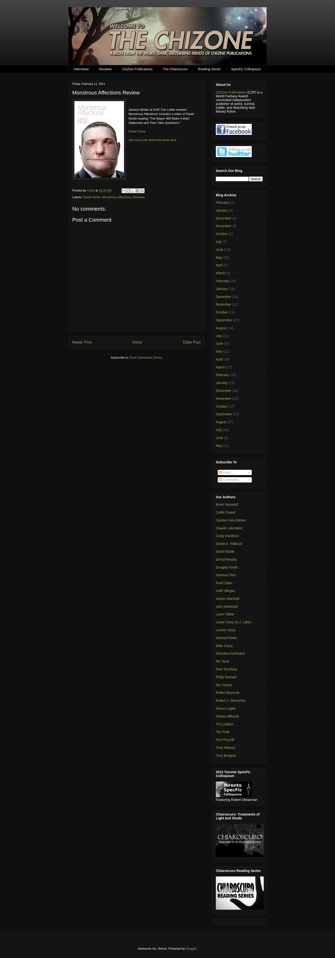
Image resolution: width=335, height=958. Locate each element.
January (222, 210)
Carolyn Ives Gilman (231, 520)
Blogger (191, 948)
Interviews (81, 69)
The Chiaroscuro (175, 69)
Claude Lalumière (229, 528)
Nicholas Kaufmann (230, 653)
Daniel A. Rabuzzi (229, 544)
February (222, 202)
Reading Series (209, 69)
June (219, 250)
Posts (225, 472)
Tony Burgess (226, 755)
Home (137, 342)
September (224, 320)
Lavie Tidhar (225, 614)
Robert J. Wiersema (231, 700)
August (221, 328)
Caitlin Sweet (225, 512)
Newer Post (82, 342)
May (219, 257)
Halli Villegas (225, 591)
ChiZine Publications (137, 69)
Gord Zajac (224, 583)
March (220, 273)
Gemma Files (226, 575)
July (219, 242)
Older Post (192, 342)
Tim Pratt (222, 732)
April (219, 265)
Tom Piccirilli (225, 740)
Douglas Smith (227, 567)
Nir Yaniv (222, 661)
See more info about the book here (152, 140)
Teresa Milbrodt (227, 716)
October (222, 234)
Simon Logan (226, 708)
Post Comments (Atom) (146, 357)
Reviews (105, 69)
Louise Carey (226, 630)
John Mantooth (227, 606)
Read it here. (137, 131)
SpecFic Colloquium (246, 69)
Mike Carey (224, 646)
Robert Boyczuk (228, 693)
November (223, 226)
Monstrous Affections (116, 197)
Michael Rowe (226, 638)
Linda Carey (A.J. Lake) (233, 622)
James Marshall (227, 599)
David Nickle (91, 197)
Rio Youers (224, 685)
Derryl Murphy (226, 559)
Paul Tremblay (226, 669)
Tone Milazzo (225, 748)
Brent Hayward (227, 504)
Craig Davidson (227, 536)
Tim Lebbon (224, 724)
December (223, 218)
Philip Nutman (226, 677)
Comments (229, 480)
